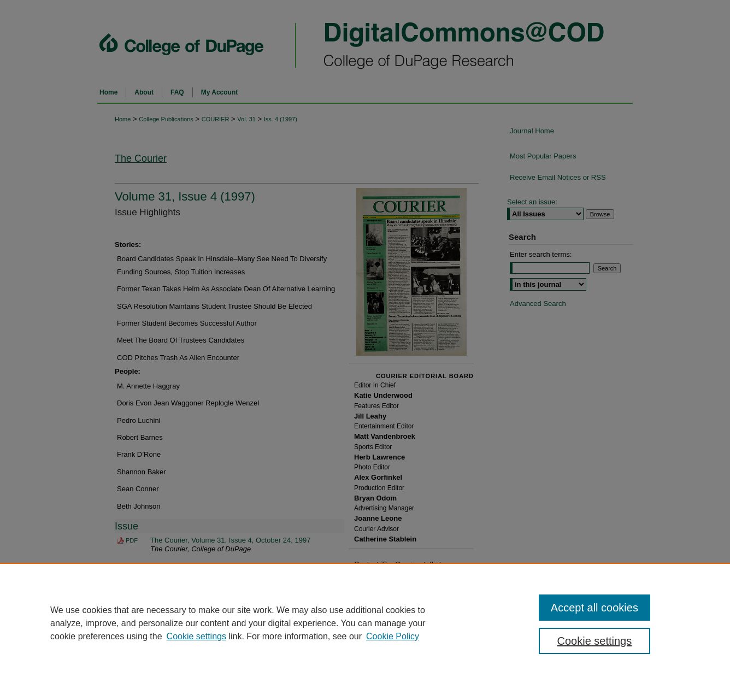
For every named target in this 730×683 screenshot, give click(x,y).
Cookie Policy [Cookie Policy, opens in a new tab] (392, 636)
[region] (365, 623)
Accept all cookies (594, 608)
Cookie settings (196, 636)
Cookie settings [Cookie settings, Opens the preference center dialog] (594, 641)
